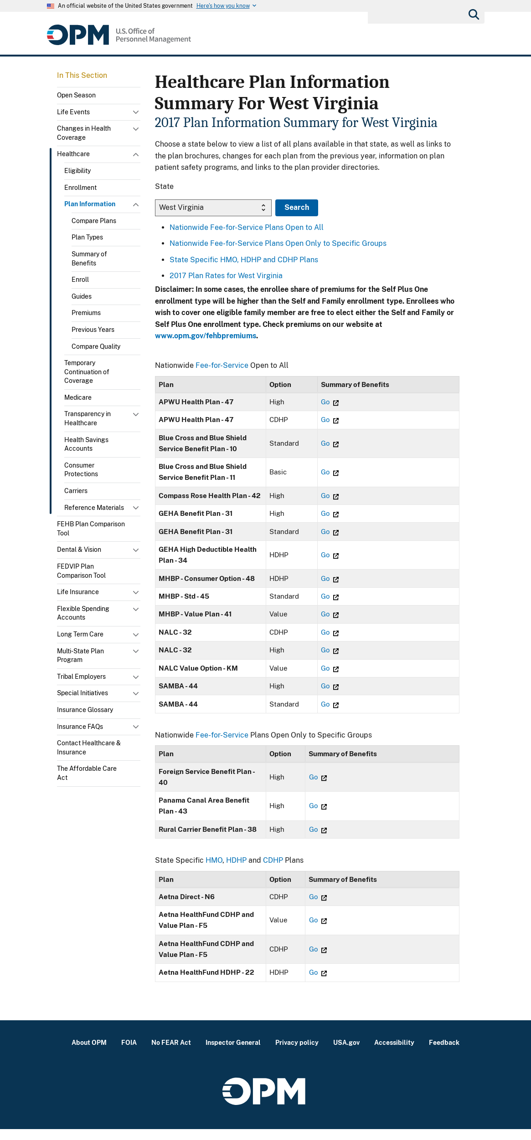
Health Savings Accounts (86, 444)
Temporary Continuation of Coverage (86, 371)
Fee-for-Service (222, 365)
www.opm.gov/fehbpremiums (205, 335)
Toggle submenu (136, 114)
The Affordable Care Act (87, 773)
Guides (82, 296)
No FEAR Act (171, 1053)
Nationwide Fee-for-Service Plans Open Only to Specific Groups (278, 243)
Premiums (86, 312)
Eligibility (77, 170)
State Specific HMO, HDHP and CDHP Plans (244, 259)
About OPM (89, 1053)
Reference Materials (94, 507)
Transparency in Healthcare (87, 418)
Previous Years (93, 329)
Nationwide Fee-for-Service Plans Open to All (247, 227)
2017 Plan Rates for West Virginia (226, 275)
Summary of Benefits (89, 258)
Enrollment (80, 187)
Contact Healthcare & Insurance (89, 747)
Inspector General (233, 1053)
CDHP (273, 871)
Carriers (76, 490)
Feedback (444, 1053)
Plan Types (87, 237)
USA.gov (346, 1053)
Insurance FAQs (80, 726)
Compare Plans (94, 220)
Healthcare (73, 154)
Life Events (73, 112)
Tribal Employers (81, 676)
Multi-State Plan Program (80, 655)
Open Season (76, 95)
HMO (214, 871)
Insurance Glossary (85, 709)
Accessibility (394, 1053)
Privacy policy (297, 1053)
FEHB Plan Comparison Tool (91, 528)
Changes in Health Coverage (84, 133)
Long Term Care (80, 634)
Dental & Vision (79, 549)
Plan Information (89, 204)
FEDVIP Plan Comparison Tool (81, 571)
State (164, 186)
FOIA (129, 1053)
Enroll (80, 279)
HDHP (236, 871)
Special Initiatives (82, 693)
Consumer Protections (81, 470)
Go (333, 402)
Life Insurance (78, 591)
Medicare (78, 397)
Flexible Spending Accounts (83, 613)
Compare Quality (96, 346)
